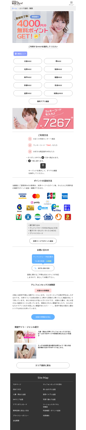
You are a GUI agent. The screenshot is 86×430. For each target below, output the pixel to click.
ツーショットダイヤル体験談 (51, 405)
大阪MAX (27, 61)
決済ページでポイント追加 (43, 241)
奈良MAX (58, 85)
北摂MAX (27, 69)
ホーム (14, 8)
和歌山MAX (58, 93)
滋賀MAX (27, 93)
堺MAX (58, 61)
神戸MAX (27, 77)
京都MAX (27, 85)
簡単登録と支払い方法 (21, 410)
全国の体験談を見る (43, 317)
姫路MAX (58, 77)
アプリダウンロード (20, 404)
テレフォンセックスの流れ (52, 384)
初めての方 (17, 389)
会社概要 (16, 421)
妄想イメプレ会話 (49, 394)
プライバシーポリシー (21, 416)
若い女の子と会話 (49, 389)
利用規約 (46, 416)
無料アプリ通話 (43, 101)
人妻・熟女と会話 (19, 394)
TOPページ (17, 384)
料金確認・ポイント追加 (51, 410)
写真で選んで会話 (49, 399)
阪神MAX (58, 69)
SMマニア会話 (18, 399)
